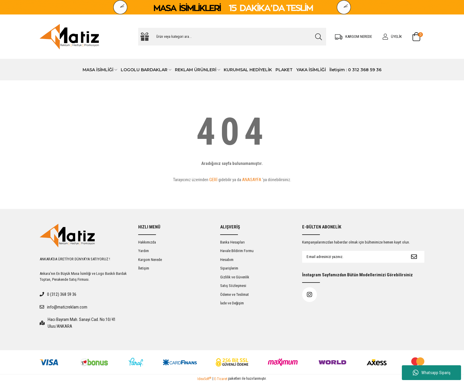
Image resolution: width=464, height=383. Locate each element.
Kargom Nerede (150, 259)
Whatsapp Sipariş (431, 372)
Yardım (143, 251)
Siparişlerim (229, 268)
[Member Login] (392, 37)
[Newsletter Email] (353, 257)
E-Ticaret (220, 379)
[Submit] (414, 257)
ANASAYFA (251, 179)
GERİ (213, 179)
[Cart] (418, 37)
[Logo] (69, 36)
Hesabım (226, 259)
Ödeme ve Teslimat (234, 294)
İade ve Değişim (232, 303)
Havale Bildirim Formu (237, 251)
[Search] (232, 37)
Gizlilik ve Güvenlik (234, 277)
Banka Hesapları (232, 242)
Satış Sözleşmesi (233, 285)
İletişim (143, 268)
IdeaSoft (204, 378)
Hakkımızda (147, 242)
